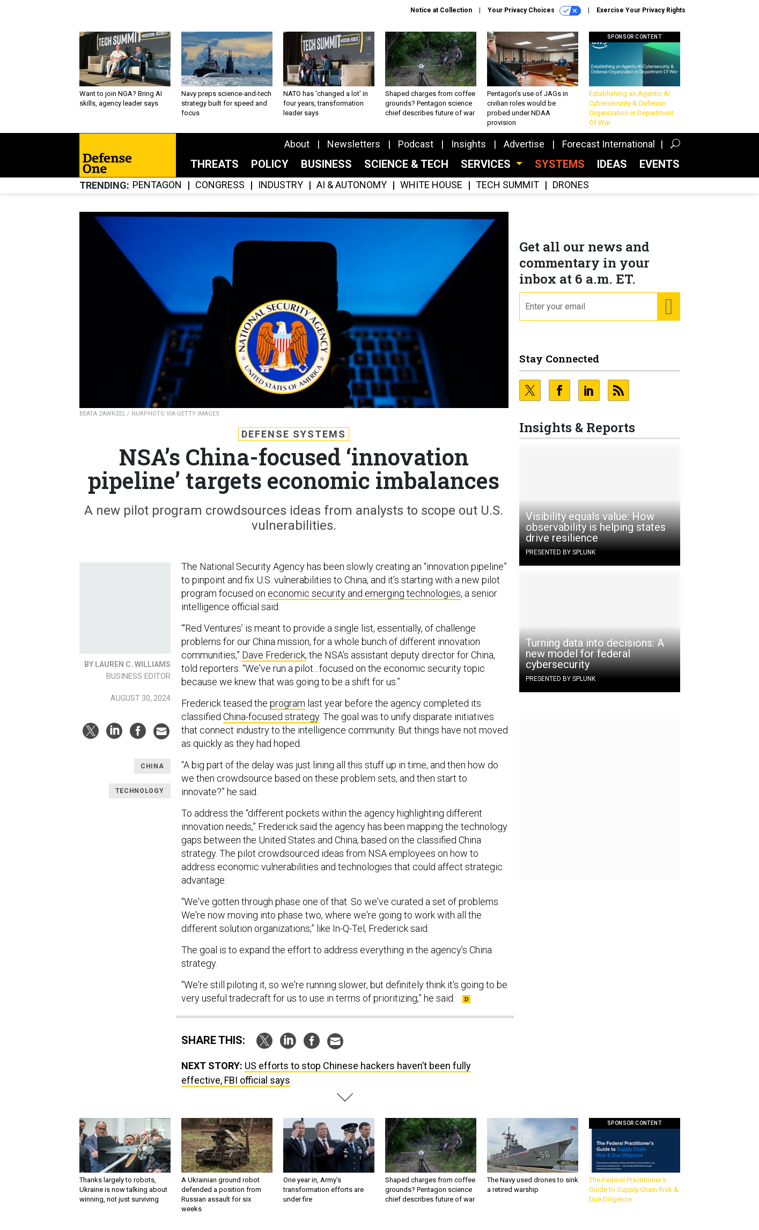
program (287, 703)
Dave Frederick (273, 655)
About (297, 144)
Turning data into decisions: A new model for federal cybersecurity (595, 653)
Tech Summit (507, 185)
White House (431, 185)
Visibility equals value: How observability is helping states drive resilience (596, 527)
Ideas (612, 164)
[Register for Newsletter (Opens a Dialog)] (668, 307)
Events (659, 164)
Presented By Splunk (560, 552)
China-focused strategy (271, 716)
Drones (570, 185)
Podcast (415, 144)
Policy (270, 164)
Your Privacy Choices (534, 11)
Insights (468, 144)
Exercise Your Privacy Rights (641, 10)
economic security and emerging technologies (364, 593)
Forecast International (608, 144)
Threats (214, 164)
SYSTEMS (560, 164)
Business (326, 164)
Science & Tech (406, 164)
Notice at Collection (441, 10)
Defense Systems (293, 434)
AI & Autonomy (351, 185)
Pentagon (157, 185)
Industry (280, 185)
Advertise (524, 144)
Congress (220, 185)
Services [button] (487, 164)
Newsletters (353, 144)
